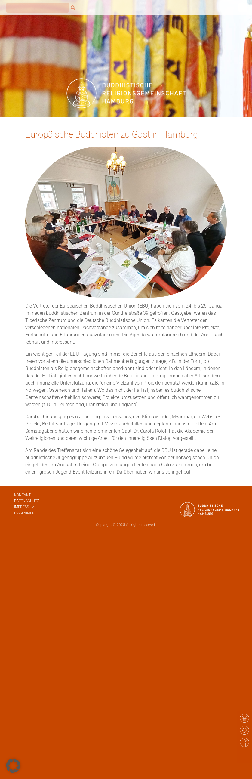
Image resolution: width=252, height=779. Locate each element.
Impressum (24, 507)
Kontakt (22, 495)
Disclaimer (24, 513)
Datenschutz (26, 501)
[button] (13, 766)
